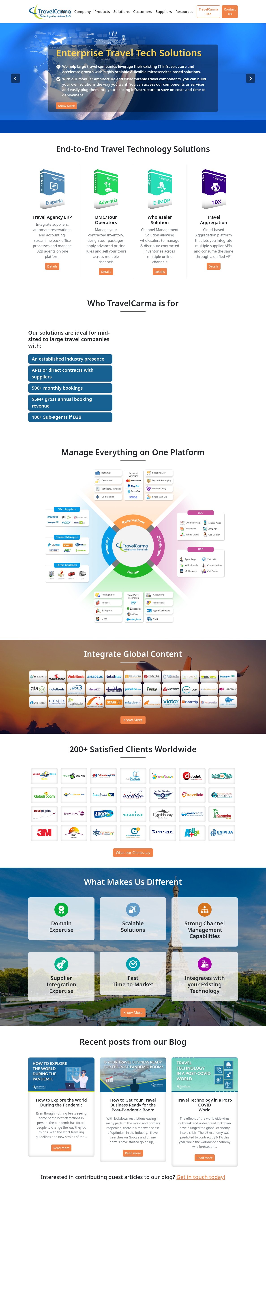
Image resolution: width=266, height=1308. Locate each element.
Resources (184, 11)
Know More (66, 106)
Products (102, 11)
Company (82, 11)
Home (65, 11)
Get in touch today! (200, 1177)
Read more (61, 1148)
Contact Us (230, 11)
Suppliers (164, 11)
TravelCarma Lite (208, 11)
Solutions (122, 11)
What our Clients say (133, 852)
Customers (142, 11)
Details (52, 266)
